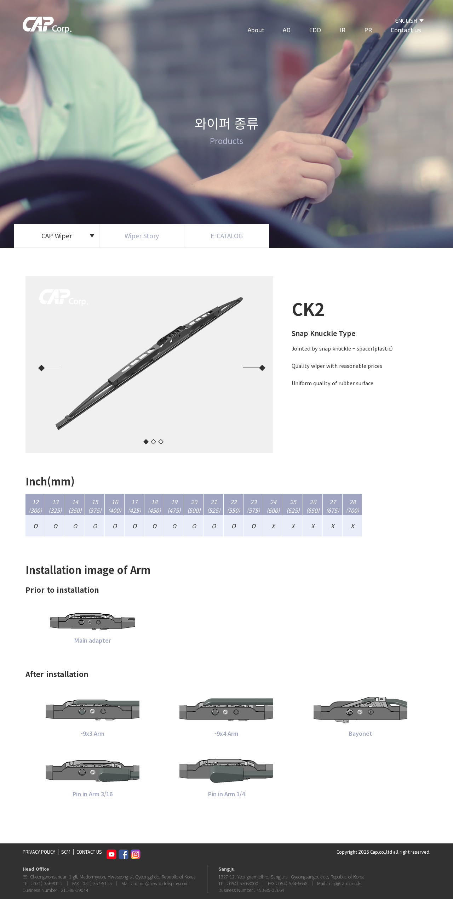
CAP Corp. (47, 26)
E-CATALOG (227, 235)
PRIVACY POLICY (39, 852)
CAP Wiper (67, 235)
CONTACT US (89, 852)
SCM (65, 852)
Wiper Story (142, 235)
